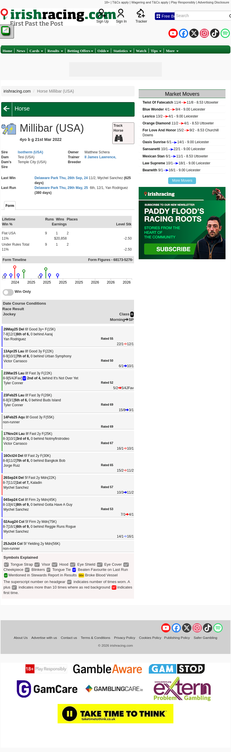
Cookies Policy (150, 637)
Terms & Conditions (95, 637)
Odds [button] (103, 51)
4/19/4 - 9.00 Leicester (173, 109)
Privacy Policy (124, 637)
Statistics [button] (122, 51)
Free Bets (167, 16)
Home (7, 51)
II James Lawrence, (100, 157)
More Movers (182, 181)
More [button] (172, 51)
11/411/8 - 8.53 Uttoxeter (180, 102)
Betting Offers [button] (80, 51)
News (20, 51)
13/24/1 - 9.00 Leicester (170, 116)
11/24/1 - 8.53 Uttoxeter (178, 123)
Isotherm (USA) (30, 152)
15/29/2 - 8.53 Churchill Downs (180, 132)
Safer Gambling (205, 637)
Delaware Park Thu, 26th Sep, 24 (61, 178)
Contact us (69, 637)
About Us (21, 637)
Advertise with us (44, 637)
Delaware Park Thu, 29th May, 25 (61, 188)
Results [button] (55, 51)
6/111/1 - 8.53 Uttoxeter (175, 156)
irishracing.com (17, 91)
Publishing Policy (177, 637)
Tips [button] (156, 51)
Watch (141, 51)
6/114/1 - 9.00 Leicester (175, 142)
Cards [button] (36, 51)
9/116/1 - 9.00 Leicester (171, 170)
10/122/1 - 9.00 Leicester (173, 149)
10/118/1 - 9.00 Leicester (176, 163)
